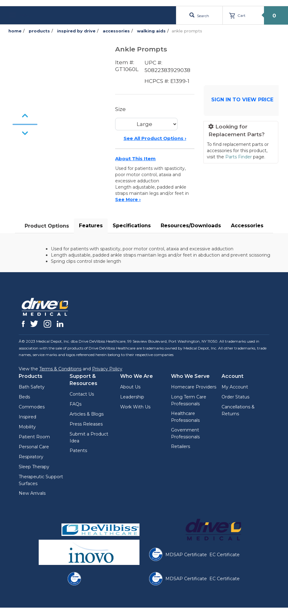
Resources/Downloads (191, 226)
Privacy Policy (107, 369)
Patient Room (34, 437)
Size (120, 109)
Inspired (27, 417)
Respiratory (31, 457)
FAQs (75, 404)
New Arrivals (32, 493)
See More (128, 199)
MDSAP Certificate (186, 554)
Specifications (132, 226)
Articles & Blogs (87, 414)
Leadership (132, 397)
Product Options (47, 226)
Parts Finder (238, 157)
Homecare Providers (193, 387)
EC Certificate (224, 554)
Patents (78, 450)
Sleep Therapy (34, 467)
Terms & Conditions (60, 369)
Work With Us (135, 407)
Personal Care (34, 447)
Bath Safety (32, 387)
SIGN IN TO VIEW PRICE (242, 100)
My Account (235, 387)
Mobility (27, 427)
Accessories (247, 226)
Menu (19, 15)
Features (91, 226)
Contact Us (82, 394)
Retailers (180, 446)
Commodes (32, 407)
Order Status (235, 397)
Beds (24, 397)
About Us (130, 387)
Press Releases (86, 424)
